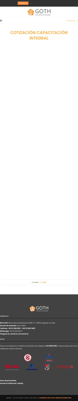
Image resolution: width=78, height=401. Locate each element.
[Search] (77, 21)
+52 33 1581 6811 (14, 328)
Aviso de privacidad (8, 380)
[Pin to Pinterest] (42, 282)
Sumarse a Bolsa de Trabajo (11, 383)
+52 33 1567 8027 (28, 328)
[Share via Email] (45, 282)
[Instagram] (71, 21)
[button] (30, 3)
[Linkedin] (73, 21)
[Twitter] (69, 21)
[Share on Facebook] (38, 282)
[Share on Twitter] (40, 282)
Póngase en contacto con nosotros (14, 334)
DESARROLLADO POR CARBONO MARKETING (55, 398)
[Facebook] (67, 21)
